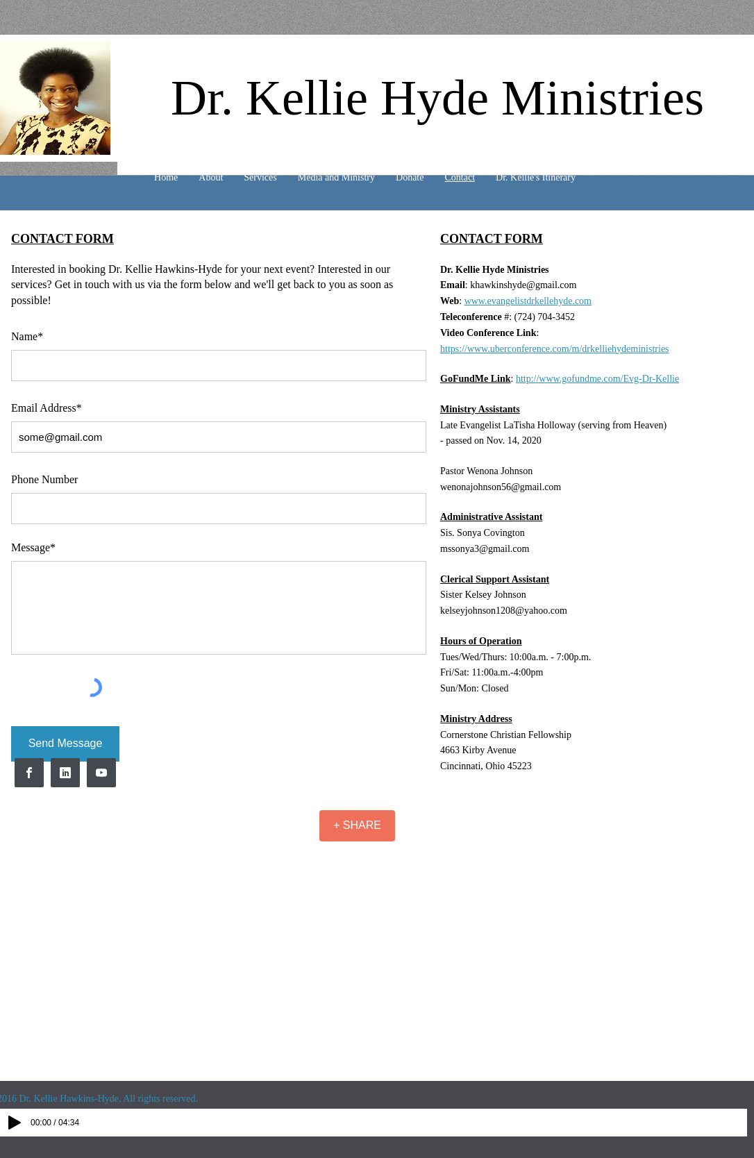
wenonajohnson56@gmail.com (500, 487)
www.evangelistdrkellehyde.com (528, 301)
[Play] (14, 1123)
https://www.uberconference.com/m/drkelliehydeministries (554, 349)
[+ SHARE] (357, 825)
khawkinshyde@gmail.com (523, 285)
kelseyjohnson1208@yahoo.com (503, 610)
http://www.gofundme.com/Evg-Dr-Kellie (597, 379)
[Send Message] (65, 744)
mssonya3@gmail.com (484, 549)
